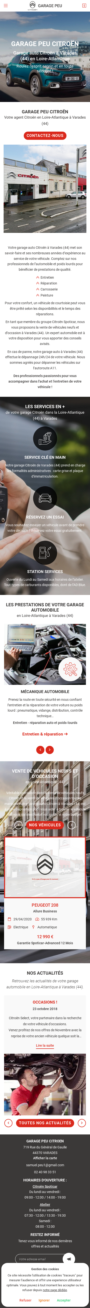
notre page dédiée (55, 1290)
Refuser (25, 1300)
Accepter (64, 1300)
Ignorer (44, 1300)
